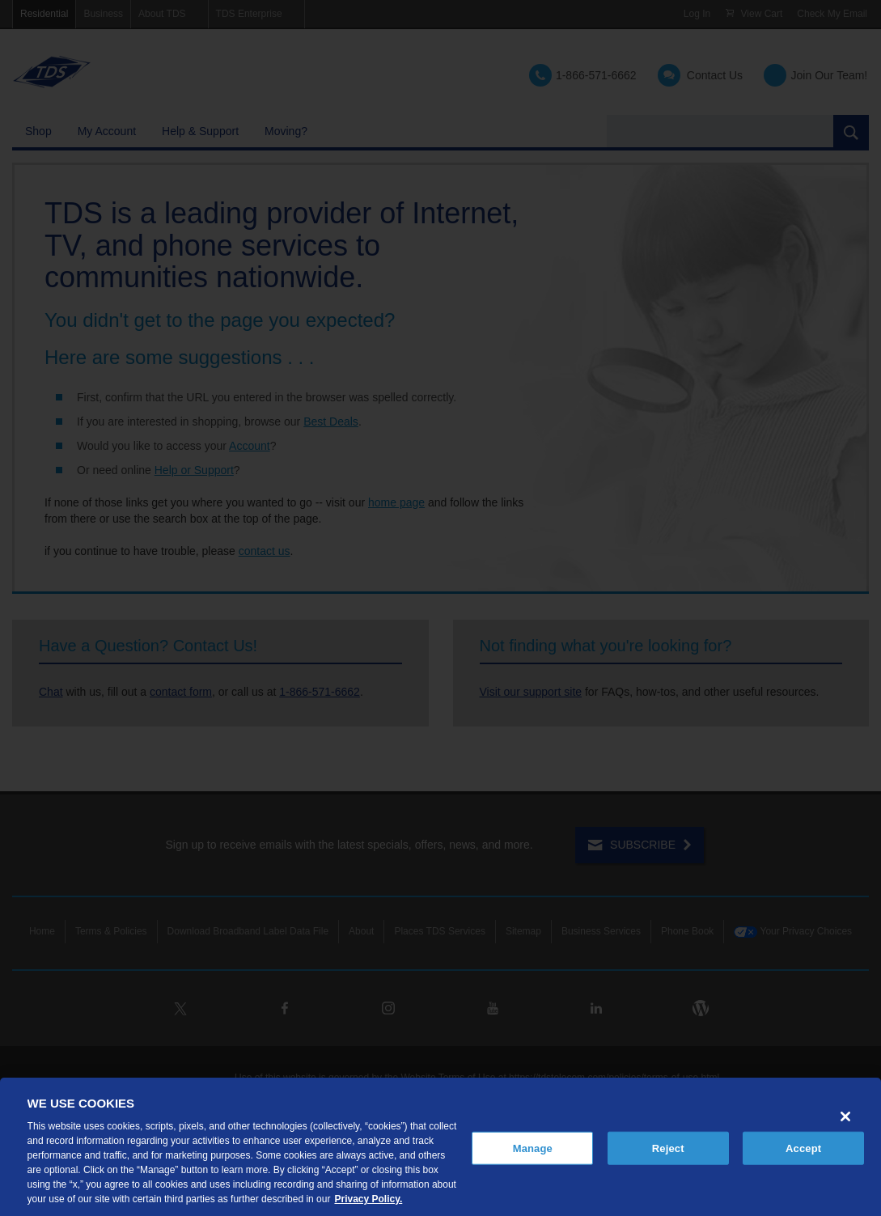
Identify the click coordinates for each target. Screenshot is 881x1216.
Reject (668, 1148)
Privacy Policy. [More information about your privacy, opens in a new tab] (368, 1199)
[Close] (845, 1116)
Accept (803, 1148)
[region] (440, 1147)
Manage (533, 1148)
